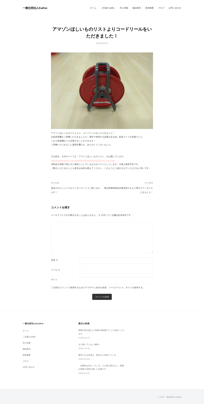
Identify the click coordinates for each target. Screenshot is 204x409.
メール (55, 270)
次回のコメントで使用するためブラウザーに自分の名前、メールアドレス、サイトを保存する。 (99, 287)
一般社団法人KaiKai (37, 8)
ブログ (161, 8)
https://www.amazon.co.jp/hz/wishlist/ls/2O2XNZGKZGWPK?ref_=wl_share (87, 160)
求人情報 (124, 8)
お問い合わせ (175, 8)
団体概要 (149, 8)
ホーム (93, 8)
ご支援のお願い (108, 8)
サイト (54, 279)
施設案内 (136, 8)
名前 (54, 260)
